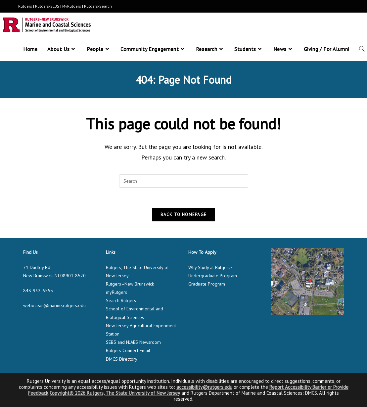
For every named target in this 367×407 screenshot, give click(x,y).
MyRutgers (71, 6)
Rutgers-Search (98, 6)
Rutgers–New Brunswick (130, 284)
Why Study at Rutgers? (210, 267)
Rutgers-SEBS (47, 6)
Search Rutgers (121, 300)
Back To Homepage (184, 214)
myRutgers (116, 292)
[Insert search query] (183, 181)
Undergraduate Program (212, 276)
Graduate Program (206, 284)
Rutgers (25, 6)
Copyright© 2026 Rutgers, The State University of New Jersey (115, 393)
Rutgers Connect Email (128, 350)
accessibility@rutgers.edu (204, 387)
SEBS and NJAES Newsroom (133, 342)
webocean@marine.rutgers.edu (54, 305)
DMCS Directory (121, 359)
